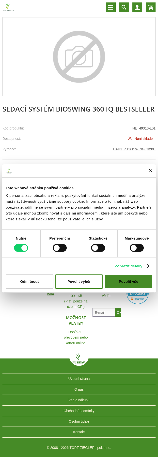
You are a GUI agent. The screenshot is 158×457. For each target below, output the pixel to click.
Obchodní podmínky (78, 411)
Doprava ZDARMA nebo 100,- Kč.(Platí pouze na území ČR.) (75, 296)
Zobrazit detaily (128, 266)
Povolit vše (128, 281)
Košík (151, 7)
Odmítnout (29, 281)
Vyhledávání (124, 7)
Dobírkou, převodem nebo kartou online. (76, 337)
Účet (137, 7)
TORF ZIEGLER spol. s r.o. (79, 362)
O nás (78, 389)
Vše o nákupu (79, 400)
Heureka (137, 293)
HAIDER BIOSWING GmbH (134, 149)
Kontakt (79, 432)
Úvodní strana (79, 379)
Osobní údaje (79, 421)
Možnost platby (76, 320)
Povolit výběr (79, 281)
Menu (111, 7)
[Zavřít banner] (150, 170)
